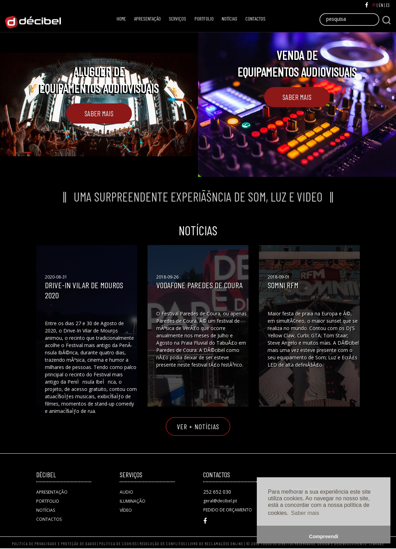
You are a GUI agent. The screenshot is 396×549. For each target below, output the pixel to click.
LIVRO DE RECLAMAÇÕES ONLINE (215, 543)
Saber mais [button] (305, 513)
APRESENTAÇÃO (147, 19)
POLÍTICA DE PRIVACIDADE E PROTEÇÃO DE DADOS (54, 543)
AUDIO (126, 492)
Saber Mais (99, 113)
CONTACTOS (255, 19)
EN (381, 5)
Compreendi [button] (323, 536)
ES (388, 5)
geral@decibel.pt (220, 501)
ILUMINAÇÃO (132, 501)
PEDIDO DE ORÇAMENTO (227, 510)
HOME (123, 18)
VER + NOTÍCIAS (198, 426)
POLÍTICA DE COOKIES (118, 543)
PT (374, 5)
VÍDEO (126, 510)
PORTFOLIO (204, 19)
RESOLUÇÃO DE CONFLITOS (163, 543)
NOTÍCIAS (229, 19)
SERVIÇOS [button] (177, 19)
